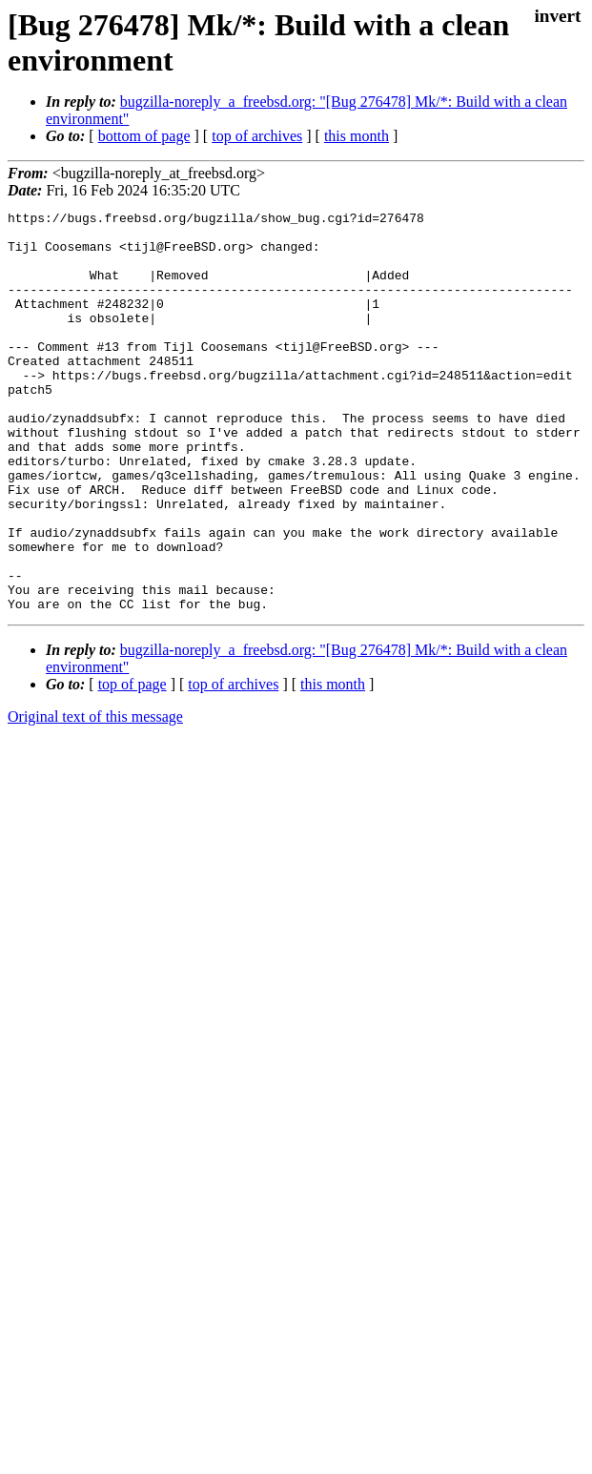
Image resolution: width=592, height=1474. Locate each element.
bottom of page (144, 136)
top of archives (257, 136)
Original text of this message (95, 796)
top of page (132, 764)
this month (356, 136)
